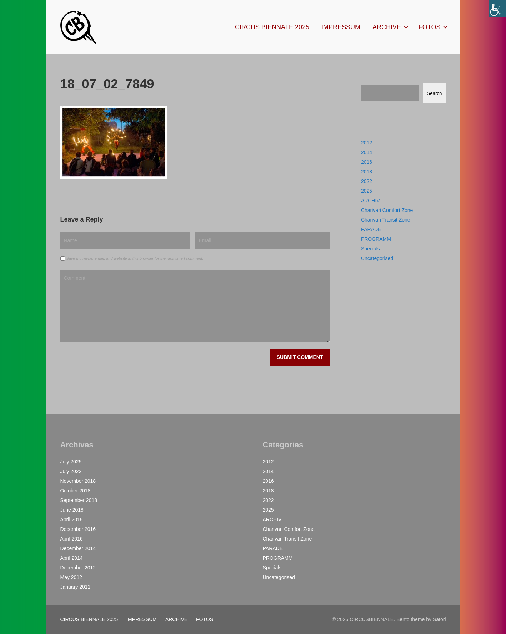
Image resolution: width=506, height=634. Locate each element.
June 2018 (72, 510)
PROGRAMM (376, 239)
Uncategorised (377, 258)
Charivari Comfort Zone (387, 210)
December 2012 (78, 567)
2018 (366, 171)
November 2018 (78, 481)
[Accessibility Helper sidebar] (497, 8)
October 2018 (75, 490)
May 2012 (71, 577)
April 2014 (71, 558)
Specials (370, 249)
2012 (366, 143)
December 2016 (78, 529)
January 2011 (75, 587)
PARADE (371, 229)
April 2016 (71, 539)
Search (434, 93)
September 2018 (78, 500)
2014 (366, 152)
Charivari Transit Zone (385, 220)
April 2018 (71, 519)
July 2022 (71, 471)
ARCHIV (370, 200)
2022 (366, 181)
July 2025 (71, 462)
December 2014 (78, 548)
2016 (366, 162)
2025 (366, 191)
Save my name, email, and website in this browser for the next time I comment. (134, 258)
